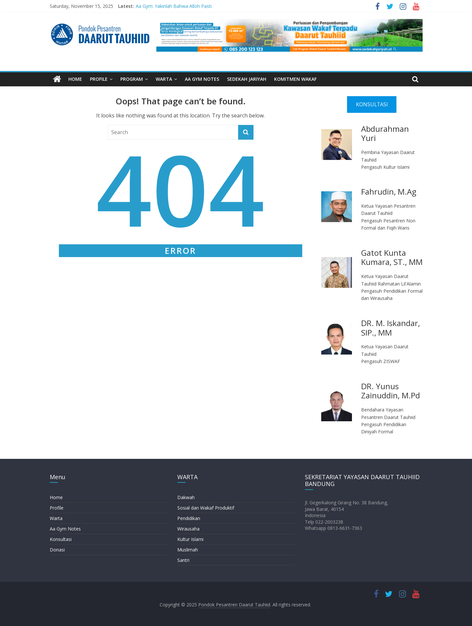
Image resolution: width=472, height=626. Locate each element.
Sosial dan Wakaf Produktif (205, 508)
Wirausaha (188, 529)
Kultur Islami (190, 539)
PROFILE (99, 79)
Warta (56, 518)
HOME (75, 79)
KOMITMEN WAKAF (295, 79)
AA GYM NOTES (202, 79)
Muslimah (187, 550)
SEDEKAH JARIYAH (246, 79)
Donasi (57, 550)
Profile (56, 508)
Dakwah (186, 497)
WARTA (164, 79)
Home (56, 497)
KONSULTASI (372, 104)
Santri (183, 560)
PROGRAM (131, 79)
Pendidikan (188, 518)
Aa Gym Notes (65, 529)
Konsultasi (61, 539)
